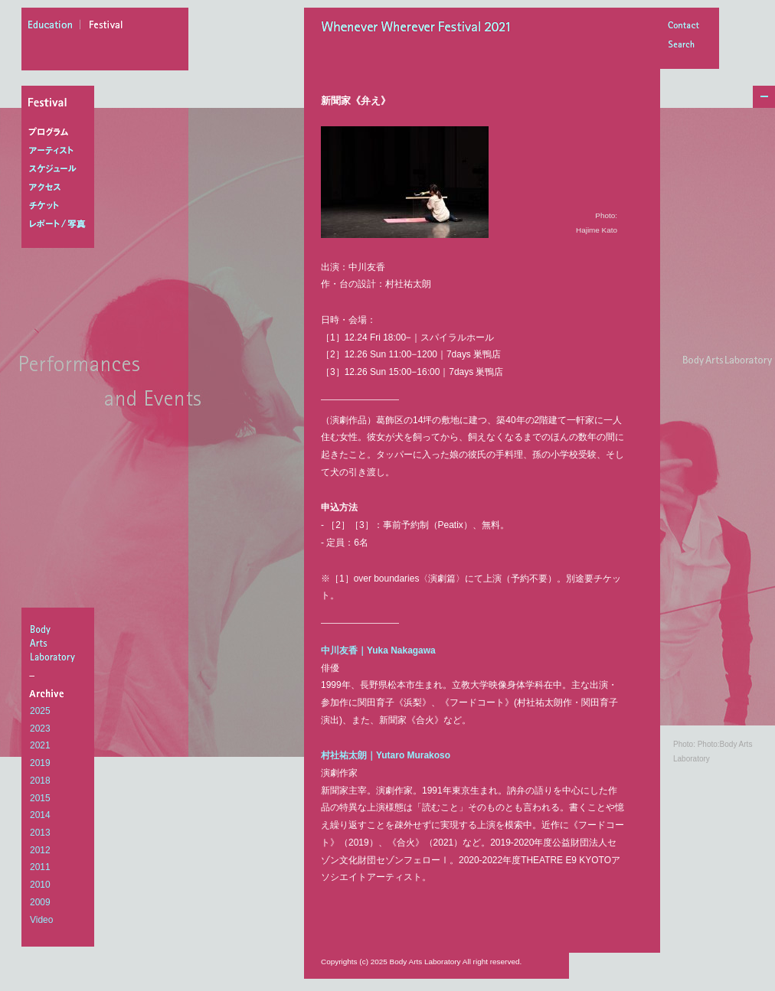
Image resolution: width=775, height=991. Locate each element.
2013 (40, 832)
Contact (683, 26)
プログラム (60, 132)
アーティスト (60, 151)
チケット (60, 206)
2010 (40, 884)
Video (41, 919)
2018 (40, 780)
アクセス (60, 187)
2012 (40, 850)
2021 (40, 745)
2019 (40, 763)
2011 (40, 867)
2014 (40, 815)
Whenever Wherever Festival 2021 (420, 28)
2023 (40, 728)
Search (683, 45)
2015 (40, 798)
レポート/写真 (60, 224)
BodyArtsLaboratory (59, 643)
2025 (40, 711)
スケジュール (60, 169)
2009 (40, 902)
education (54, 26)
